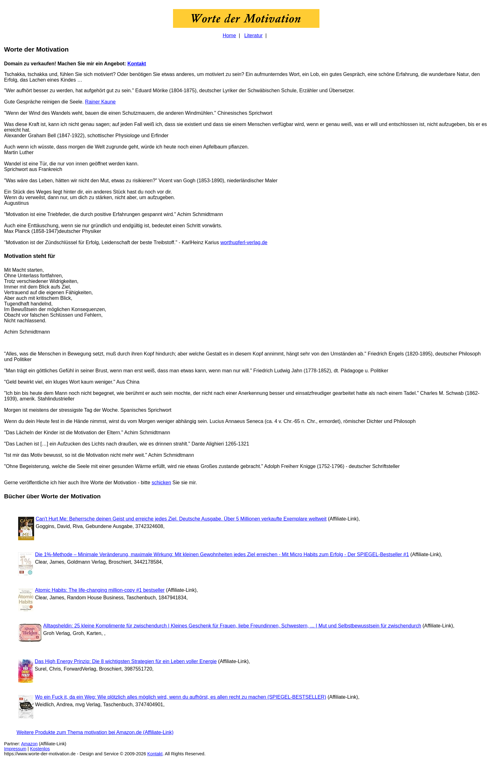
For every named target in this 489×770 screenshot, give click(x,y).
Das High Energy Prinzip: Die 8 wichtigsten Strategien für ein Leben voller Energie (126, 661)
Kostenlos (40, 748)
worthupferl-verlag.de (243, 242)
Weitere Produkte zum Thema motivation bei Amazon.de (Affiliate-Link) (95, 732)
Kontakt (136, 63)
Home (229, 35)
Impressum (15, 748)
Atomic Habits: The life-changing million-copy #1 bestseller (100, 590)
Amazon (29, 743)
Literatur (253, 35)
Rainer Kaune (100, 101)
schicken (161, 482)
